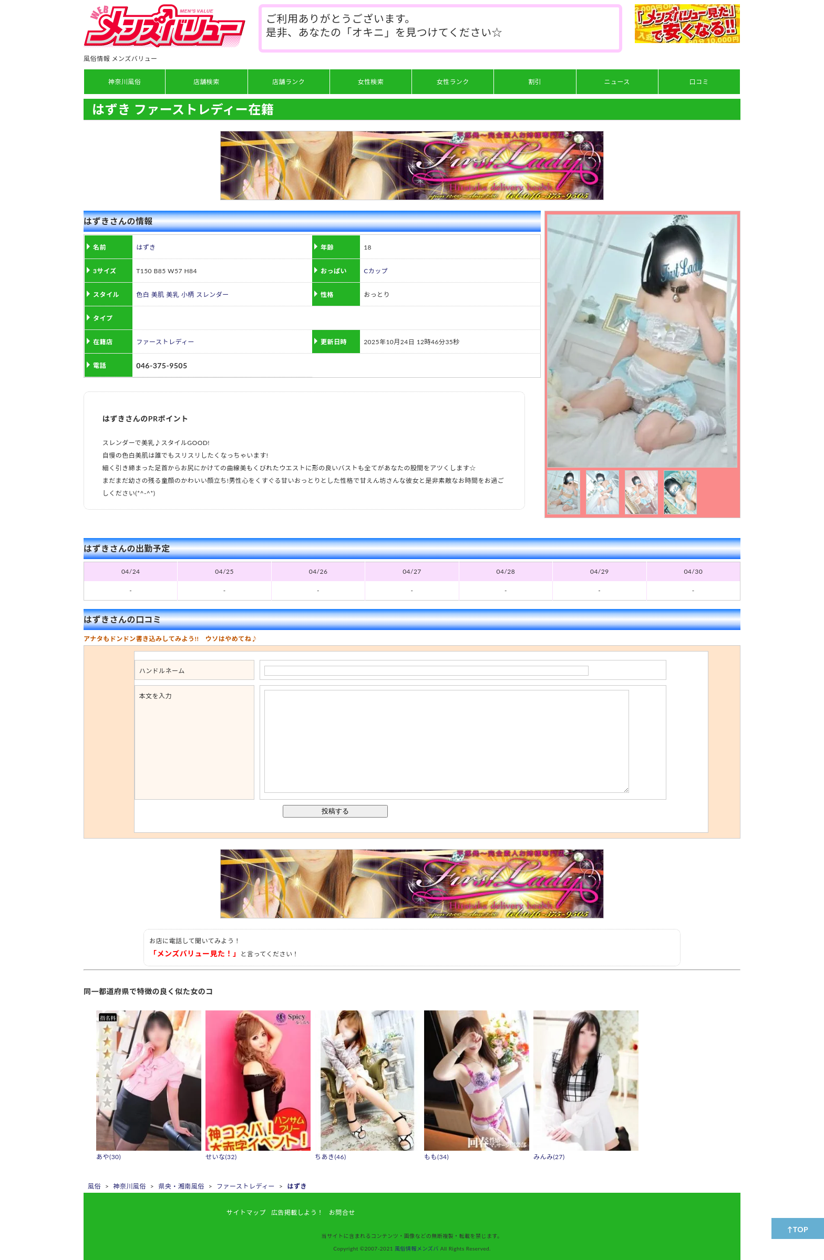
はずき (146, 247)
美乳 (172, 294)
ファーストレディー (165, 342)
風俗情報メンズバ (417, 1248)
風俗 (94, 1186)
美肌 (157, 294)
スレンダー (212, 294)
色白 (142, 294)
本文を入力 (155, 696)
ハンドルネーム (162, 671)
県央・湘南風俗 (181, 1186)
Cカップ (376, 271)
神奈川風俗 (129, 1186)
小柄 (187, 294)
